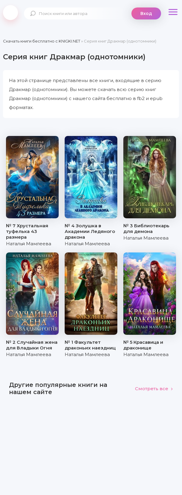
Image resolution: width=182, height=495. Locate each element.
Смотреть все (154, 388)
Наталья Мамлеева (28, 243)
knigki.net (10, 12)
